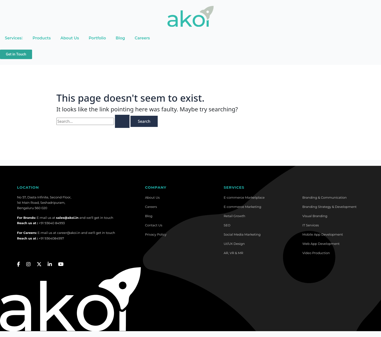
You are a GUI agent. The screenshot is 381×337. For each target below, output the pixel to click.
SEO (227, 225)
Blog (120, 38)
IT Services (310, 225)
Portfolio (97, 38)
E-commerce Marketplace (244, 197)
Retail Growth (234, 216)
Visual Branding (314, 216)
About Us (70, 38)
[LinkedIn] (50, 264)
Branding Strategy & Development (329, 207)
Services (14, 38)
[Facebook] (18, 264)
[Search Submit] (122, 121)
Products (42, 38)
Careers (142, 38)
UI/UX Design (234, 244)
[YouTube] (61, 264)
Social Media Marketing (242, 234)
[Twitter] (39, 264)
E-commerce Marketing (242, 207)
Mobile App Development (322, 234)
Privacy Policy (155, 234)
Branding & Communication (324, 197)
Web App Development (321, 244)
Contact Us (153, 225)
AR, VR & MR (233, 253)
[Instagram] (28, 264)
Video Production (316, 253)
